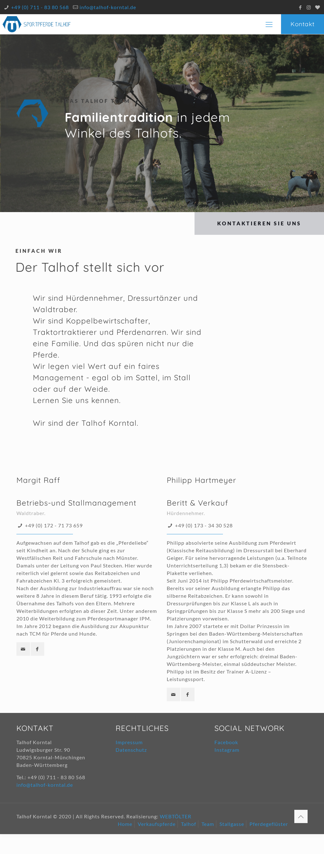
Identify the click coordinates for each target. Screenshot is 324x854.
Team (207, 824)
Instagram (226, 750)
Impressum (129, 742)
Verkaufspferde (157, 824)
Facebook (226, 742)
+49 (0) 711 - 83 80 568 (40, 7)
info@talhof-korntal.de (108, 7)
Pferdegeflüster (268, 824)
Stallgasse (231, 824)
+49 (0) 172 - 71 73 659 (54, 525)
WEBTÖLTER (175, 816)
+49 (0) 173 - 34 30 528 (204, 525)
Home (125, 824)
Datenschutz (131, 750)
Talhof (188, 824)
